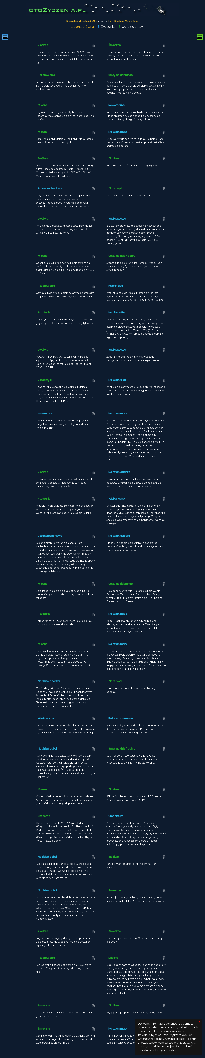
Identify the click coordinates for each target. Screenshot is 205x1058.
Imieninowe (115, 286)
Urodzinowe (115, 816)
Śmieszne (114, 45)
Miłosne (42, 105)
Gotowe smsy (132, 26)
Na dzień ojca (117, 380)
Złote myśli (115, 188)
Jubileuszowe (117, 218)
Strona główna (82, 26)
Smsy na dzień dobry (121, 256)
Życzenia (108, 26)
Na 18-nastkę (116, 312)
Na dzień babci (117, 614)
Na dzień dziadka (119, 472)
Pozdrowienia (46, 75)
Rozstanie (44, 312)
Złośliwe (43, 45)
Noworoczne (116, 105)
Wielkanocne (116, 498)
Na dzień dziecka (119, 536)
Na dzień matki (117, 132)
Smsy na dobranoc (120, 75)
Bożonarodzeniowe (50, 188)
